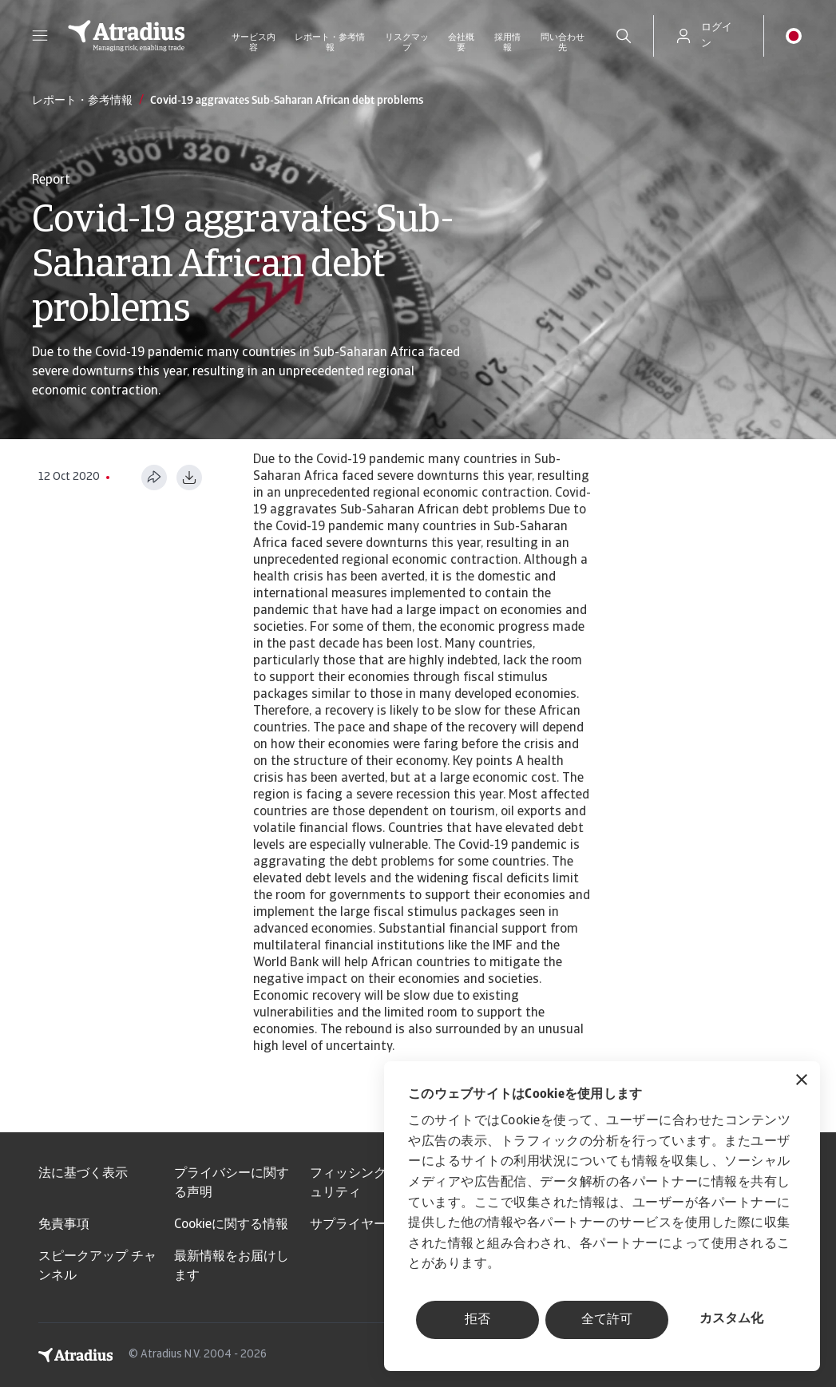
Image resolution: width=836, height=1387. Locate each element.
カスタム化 (731, 1319)
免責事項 (63, 1225)
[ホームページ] (126, 36)
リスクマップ (407, 43)
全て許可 (606, 1320)
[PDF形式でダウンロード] (189, 477)
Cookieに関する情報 (231, 1225)
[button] (40, 35)
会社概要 (461, 43)
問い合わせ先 (562, 43)
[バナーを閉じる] (801, 1081)
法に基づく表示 (83, 1173)
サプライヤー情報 (361, 1225)
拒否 (477, 1320)
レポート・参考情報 (330, 43)
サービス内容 (253, 43)
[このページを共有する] (154, 477)
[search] (624, 36)
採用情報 (507, 43)
